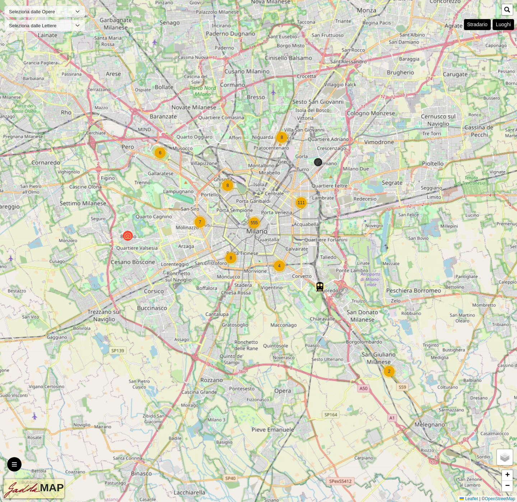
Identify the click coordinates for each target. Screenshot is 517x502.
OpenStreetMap (500, 498)
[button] (389, 371)
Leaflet (469, 498)
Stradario (477, 24)
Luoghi (503, 24)
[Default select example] (44, 11)
